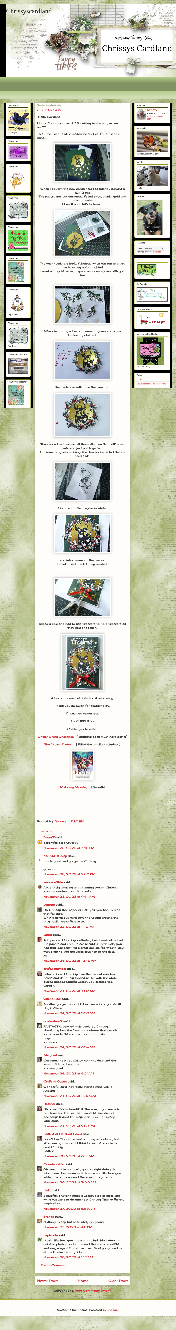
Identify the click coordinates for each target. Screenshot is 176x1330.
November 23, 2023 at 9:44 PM (69, 896)
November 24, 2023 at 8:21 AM (68, 1073)
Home (83, 1281)
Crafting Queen (55, 1081)
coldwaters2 (52, 1021)
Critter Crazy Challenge (56, 736)
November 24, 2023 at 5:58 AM (69, 1013)
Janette (49, 904)
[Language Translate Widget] (150, 248)
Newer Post (47, 1281)
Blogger (113, 1309)
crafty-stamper (54, 968)
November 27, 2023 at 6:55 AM (69, 1208)
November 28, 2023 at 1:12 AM (68, 1257)
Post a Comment (53, 1265)
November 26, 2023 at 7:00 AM (69, 1182)
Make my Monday (73, 787)
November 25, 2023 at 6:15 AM (68, 1156)
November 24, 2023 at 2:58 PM (69, 1126)
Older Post (118, 1281)
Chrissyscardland (29, 11)
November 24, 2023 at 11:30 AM (69, 1096)
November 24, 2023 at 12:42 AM (70, 960)
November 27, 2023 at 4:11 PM (67, 1227)
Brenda (48, 1216)
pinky (47, 1190)
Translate (154, 252)
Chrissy (153, 110)
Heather (49, 1104)
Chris (47, 934)
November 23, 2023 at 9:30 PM (69, 874)
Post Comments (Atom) (93, 1290)
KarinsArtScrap (55, 856)
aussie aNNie (53, 882)
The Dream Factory (59, 744)
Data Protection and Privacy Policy (151, 384)
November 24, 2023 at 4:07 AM (69, 991)
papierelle (50, 1235)
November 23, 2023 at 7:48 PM (68, 848)
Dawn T (48, 837)
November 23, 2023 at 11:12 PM (68, 926)
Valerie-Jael (52, 999)
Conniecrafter (54, 1164)
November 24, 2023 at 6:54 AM (69, 1047)
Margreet (50, 1055)
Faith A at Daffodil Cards (62, 1134)
